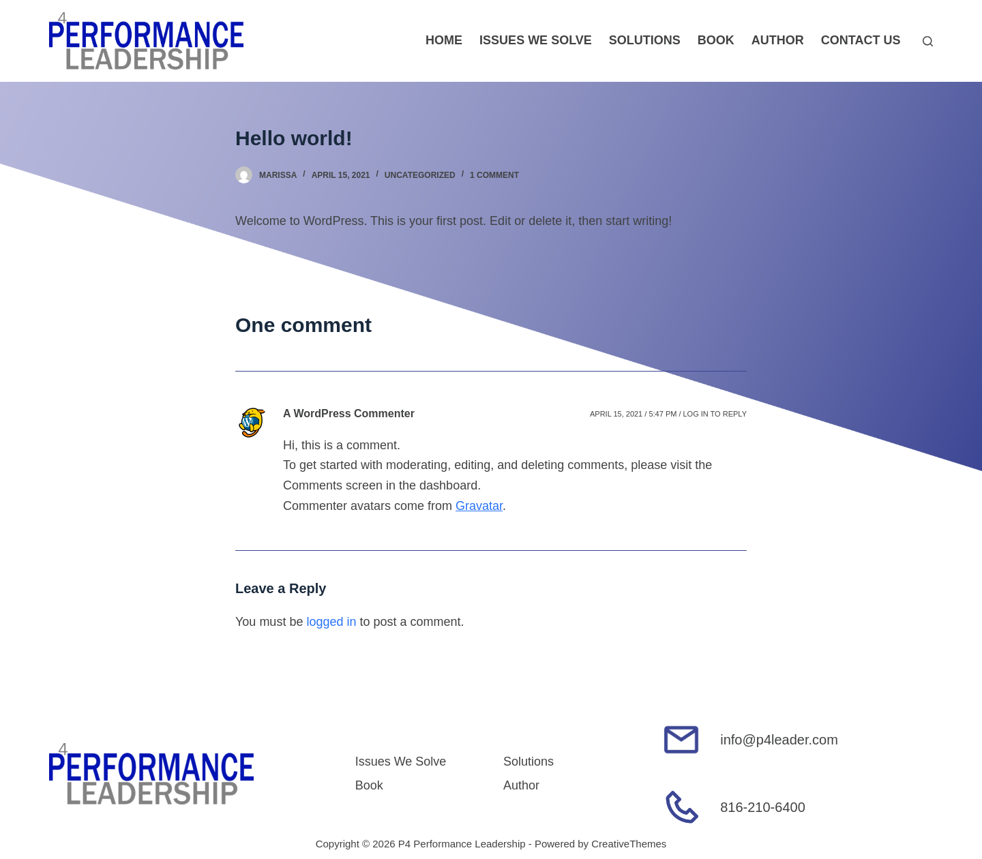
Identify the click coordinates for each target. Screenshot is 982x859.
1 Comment (494, 175)
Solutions (645, 40)
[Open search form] (928, 41)
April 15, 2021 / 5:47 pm (633, 414)
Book (716, 40)
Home (444, 40)
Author (778, 40)
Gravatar (479, 506)
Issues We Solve (535, 40)
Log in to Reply (715, 414)
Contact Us (861, 40)
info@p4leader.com (779, 739)
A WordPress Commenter (349, 413)
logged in (331, 622)
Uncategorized (420, 175)
